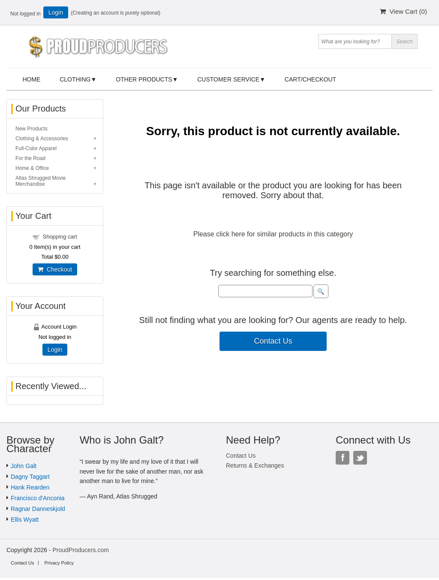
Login (55, 12)
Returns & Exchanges (255, 465)
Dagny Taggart (30, 476)
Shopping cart (59, 236)
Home (31, 79)
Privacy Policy (58, 562)
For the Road (30, 158)
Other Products (144, 79)
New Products (31, 129)
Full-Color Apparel (36, 148)
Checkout (55, 269)
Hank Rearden (30, 487)
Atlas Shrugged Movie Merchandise (40, 181)
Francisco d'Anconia (38, 498)
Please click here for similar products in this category (273, 234)
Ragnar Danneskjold (38, 508)
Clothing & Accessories (41, 139)
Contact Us (273, 341)
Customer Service (228, 79)
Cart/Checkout (310, 79)
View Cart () (403, 11)
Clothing (75, 79)
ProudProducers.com (80, 550)
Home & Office (32, 168)
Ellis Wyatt (25, 519)
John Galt (23, 465)
